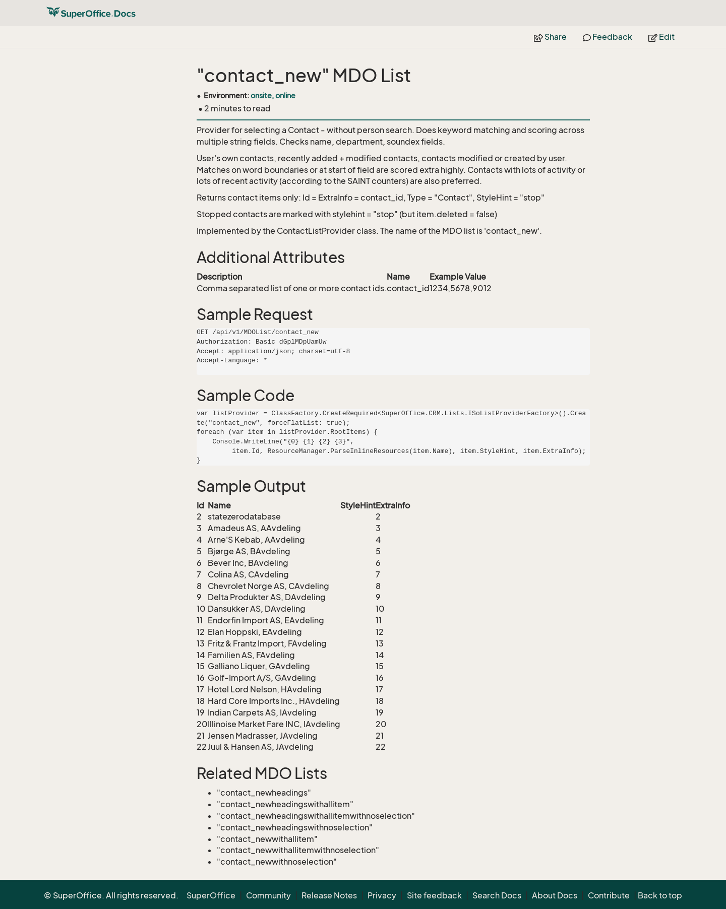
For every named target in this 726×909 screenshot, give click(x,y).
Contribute (609, 895)
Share (550, 37)
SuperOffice (211, 895)
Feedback (607, 37)
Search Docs (496, 895)
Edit (661, 37)
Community (268, 895)
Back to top (660, 895)
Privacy (382, 895)
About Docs (554, 895)
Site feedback (434, 895)
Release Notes (329, 895)
